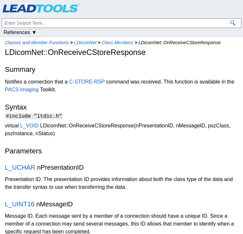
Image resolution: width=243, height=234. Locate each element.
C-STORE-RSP (87, 81)
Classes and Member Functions (37, 42)
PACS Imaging (22, 89)
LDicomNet (85, 42)
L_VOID (29, 126)
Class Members (117, 42)
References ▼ (20, 32)
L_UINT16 (19, 205)
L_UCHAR (20, 168)
